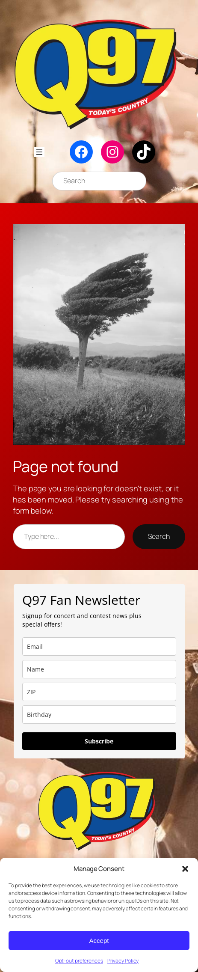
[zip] (99, 692)
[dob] (99, 714)
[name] (99, 669)
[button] (185, 869)
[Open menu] (39, 152)
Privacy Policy (123, 960)
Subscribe (99, 741)
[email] (99, 646)
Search (159, 536)
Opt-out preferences (79, 960)
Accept (99, 940)
